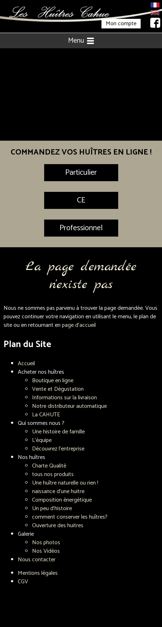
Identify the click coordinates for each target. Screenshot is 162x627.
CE (81, 200)
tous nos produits (53, 474)
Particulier (81, 172)
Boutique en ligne (52, 380)
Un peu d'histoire (52, 508)
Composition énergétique (62, 500)
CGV (23, 582)
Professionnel (81, 228)
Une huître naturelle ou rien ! (65, 483)
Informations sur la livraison (64, 397)
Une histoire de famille (58, 432)
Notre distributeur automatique (69, 406)
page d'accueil (79, 325)
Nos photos (46, 542)
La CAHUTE (46, 415)
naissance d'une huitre (58, 491)
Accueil (26, 363)
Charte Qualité (49, 466)
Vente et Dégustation (58, 389)
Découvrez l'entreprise (58, 449)
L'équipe (42, 440)
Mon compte (121, 23)
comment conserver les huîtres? (70, 517)
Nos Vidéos (46, 551)
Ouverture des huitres (57, 525)
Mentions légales (38, 573)
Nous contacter (37, 559)
